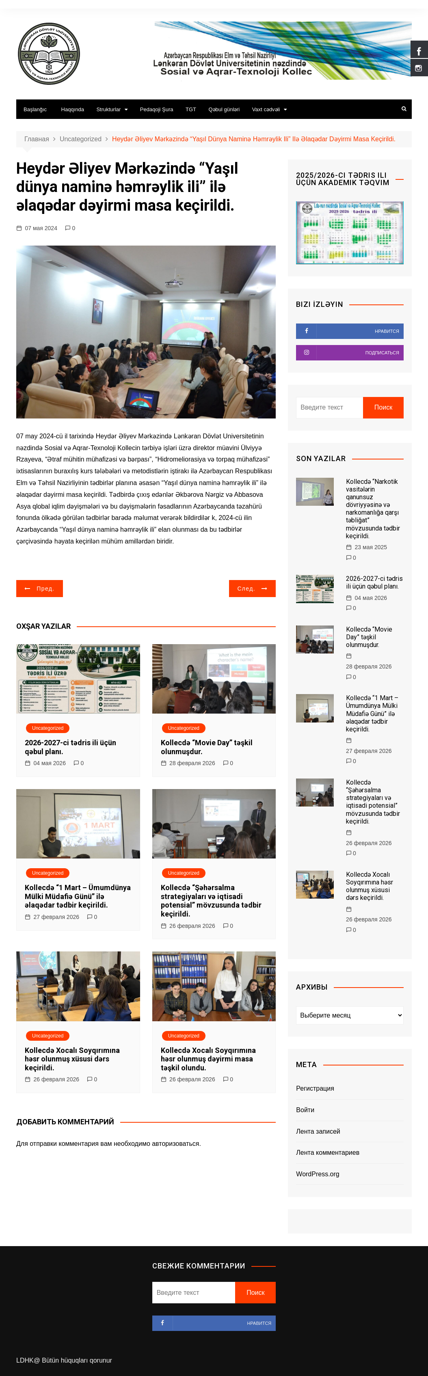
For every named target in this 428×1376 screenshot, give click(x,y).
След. (246, 588)
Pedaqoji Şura (156, 109)
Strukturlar (108, 109)
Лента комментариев (327, 1152)
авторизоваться (175, 1143)
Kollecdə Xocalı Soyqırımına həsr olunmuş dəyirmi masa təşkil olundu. (208, 1059)
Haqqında (72, 109)
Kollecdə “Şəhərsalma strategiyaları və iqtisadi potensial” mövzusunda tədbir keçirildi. (211, 900)
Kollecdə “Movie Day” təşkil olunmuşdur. (369, 637)
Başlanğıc (35, 109)
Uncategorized (47, 728)
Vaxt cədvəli (266, 109)
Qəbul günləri (224, 109)
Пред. (45, 588)
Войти (305, 1109)
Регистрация (315, 1088)
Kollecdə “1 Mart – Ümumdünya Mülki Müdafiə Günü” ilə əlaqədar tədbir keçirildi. (78, 896)
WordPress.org (317, 1174)
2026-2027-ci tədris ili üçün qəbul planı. (374, 582)
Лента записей (318, 1131)
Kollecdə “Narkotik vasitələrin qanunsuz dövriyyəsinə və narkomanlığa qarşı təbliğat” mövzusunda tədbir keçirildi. (373, 509)
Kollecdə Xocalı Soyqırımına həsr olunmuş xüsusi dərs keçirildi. (72, 1059)
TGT (191, 109)
